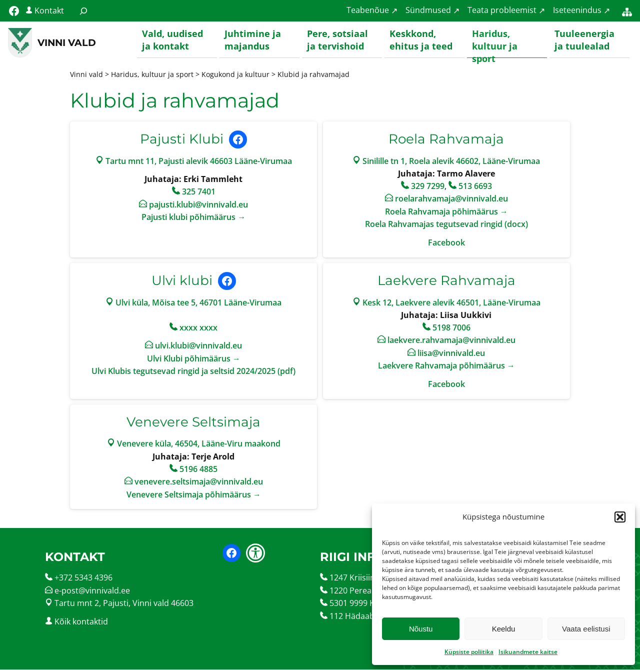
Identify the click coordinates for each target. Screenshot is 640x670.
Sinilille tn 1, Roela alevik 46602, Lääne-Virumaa (451, 161)
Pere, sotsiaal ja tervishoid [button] (337, 40)
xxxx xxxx (199, 327)
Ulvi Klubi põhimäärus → (193, 359)
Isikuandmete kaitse (528, 652)
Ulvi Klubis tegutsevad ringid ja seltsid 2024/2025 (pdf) (194, 371)
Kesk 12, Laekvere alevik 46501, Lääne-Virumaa (451, 302)
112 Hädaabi (353, 616)
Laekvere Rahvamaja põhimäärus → (446, 366)
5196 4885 (199, 469)
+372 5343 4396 (83, 578)
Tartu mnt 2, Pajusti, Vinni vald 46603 (124, 603)
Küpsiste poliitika (469, 652)
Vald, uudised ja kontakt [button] (172, 40)
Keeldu (504, 628)
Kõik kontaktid (81, 622)
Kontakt (49, 10)
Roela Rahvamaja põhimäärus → (446, 212)
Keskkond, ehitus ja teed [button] (421, 40)
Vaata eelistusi (586, 628)
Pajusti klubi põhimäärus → (194, 217)
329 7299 (427, 186)
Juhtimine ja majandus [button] (252, 40)
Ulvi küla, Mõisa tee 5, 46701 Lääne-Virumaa (199, 302)
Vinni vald (67, 42)
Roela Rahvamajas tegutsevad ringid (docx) (446, 224)
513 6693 (475, 186)
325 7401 (199, 192)
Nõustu (421, 628)
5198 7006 (451, 327)
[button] (620, 517)
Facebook (446, 243)
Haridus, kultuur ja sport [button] (495, 43)
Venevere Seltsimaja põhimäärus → (193, 494)
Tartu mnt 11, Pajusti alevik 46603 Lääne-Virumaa (199, 161)
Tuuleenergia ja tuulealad (584, 40)
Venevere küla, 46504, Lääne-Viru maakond (198, 444)
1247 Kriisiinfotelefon (369, 578)
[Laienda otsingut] (84, 11)
